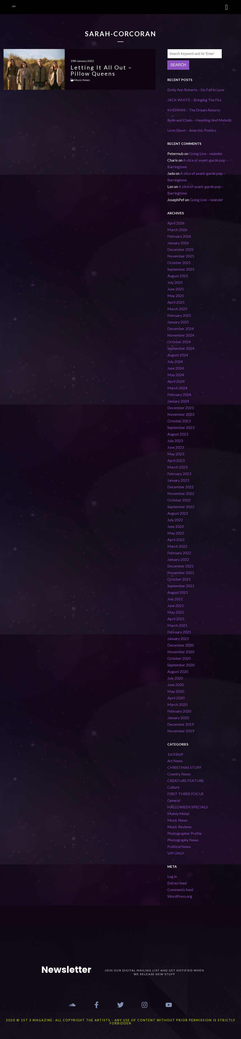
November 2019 (180, 731)
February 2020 (179, 711)
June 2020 (175, 684)
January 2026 (178, 242)
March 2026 (177, 229)
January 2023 (178, 480)
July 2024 (175, 361)
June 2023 (175, 447)
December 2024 (180, 328)
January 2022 (178, 559)
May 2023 (175, 454)
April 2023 (176, 460)
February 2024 (179, 394)
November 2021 (180, 572)
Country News (179, 774)
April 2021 (176, 618)
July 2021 (175, 599)
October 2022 (179, 500)
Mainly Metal (178, 813)
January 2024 (178, 401)
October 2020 (179, 658)
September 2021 (180, 585)
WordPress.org (179, 896)
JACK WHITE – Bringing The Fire (194, 100)
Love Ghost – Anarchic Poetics (191, 130)
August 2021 (177, 592)
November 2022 (180, 493)
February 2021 (179, 632)
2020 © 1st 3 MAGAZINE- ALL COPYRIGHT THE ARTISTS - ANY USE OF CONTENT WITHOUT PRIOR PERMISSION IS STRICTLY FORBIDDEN (120, 1021)
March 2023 (177, 467)
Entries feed (177, 883)
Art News (175, 760)
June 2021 (175, 605)
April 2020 (176, 698)
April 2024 (176, 381)
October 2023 (179, 421)
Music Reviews (179, 826)
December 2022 (180, 487)
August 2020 (177, 671)
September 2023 (180, 427)
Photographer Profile (184, 833)
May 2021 (175, 612)
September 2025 (180, 269)
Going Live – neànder (205, 153)
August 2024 (177, 355)
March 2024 (177, 388)
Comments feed (180, 889)
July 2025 (175, 282)
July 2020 (175, 678)
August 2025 (177, 275)
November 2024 (180, 335)
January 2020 (178, 717)
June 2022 (175, 526)
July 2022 (175, 519)
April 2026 (176, 223)
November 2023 (180, 414)
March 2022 (177, 546)
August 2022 (177, 513)
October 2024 (179, 341)
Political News (179, 846)
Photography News (183, 840)
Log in (172, 876)
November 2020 (180, 651)
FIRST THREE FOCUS (185, 793)
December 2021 (180, 566)
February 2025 (179, 315)
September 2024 (180, 348)
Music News (177, 820)
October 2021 (179, 579)
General (173, 800)
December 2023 (180, 407)
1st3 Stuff (175, 754)
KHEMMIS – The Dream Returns (193, 110)
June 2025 (175, 289)
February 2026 (179, 236)
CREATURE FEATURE (185, 780)
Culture (173, 787)
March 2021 (177, 625)
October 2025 (179, 262)
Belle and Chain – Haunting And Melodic (199, 120)
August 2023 (177, 434)
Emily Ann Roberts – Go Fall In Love (195, 89)
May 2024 (175, 374)
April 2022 (176, 539)
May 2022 (175, 533)
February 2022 (179, 552)
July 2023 (175, 440)
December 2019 (180, 724)
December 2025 (180, 249)
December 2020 (180, 645)
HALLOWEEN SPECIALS (187, 807)
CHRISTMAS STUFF (184, 767)
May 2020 (175, 691)
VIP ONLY (175, 853)
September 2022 (180, 506)
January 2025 (178, 322)
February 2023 (179, 473)
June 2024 (175, 368)
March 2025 (177, 308)
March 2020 (177, 704)
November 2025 (180, 256)
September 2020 (180, 665)
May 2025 (175, 295)
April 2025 (176, 302)
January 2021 (178, 638)
